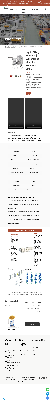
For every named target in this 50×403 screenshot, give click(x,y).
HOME (11, 10)
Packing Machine (23, 46)
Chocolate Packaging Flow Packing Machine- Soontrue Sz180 (26, 292)
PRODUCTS (26, 10)
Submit (32, 324)
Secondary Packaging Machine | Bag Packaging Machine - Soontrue (26, 294)
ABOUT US (18, 10)
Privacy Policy (25, 378)
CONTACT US (24, 12)
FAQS (37, 10)
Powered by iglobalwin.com (28, 380)
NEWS (33, 10)
